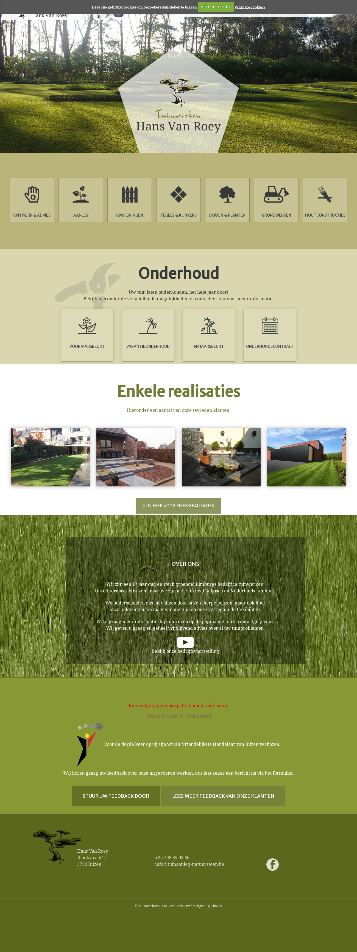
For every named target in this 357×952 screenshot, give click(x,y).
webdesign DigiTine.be (204, 906)
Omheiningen (129, 202)
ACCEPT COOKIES (216, 6)
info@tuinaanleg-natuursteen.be (189, 864)
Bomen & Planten (227, 202)
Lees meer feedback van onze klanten (223, 796)
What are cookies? (250, 6)
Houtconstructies (325, 202)
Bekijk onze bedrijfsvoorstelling (185, 651)
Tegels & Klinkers (178, 202)
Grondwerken (276, 202)
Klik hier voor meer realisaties (178, 505)
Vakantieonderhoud (148, 333)
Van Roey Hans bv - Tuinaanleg (178, 716)
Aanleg (80, 202)
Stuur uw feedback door (116, 796)
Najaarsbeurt (209, 333)
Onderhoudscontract (270, 333)
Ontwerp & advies (32, 202)
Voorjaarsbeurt (87, 333)
